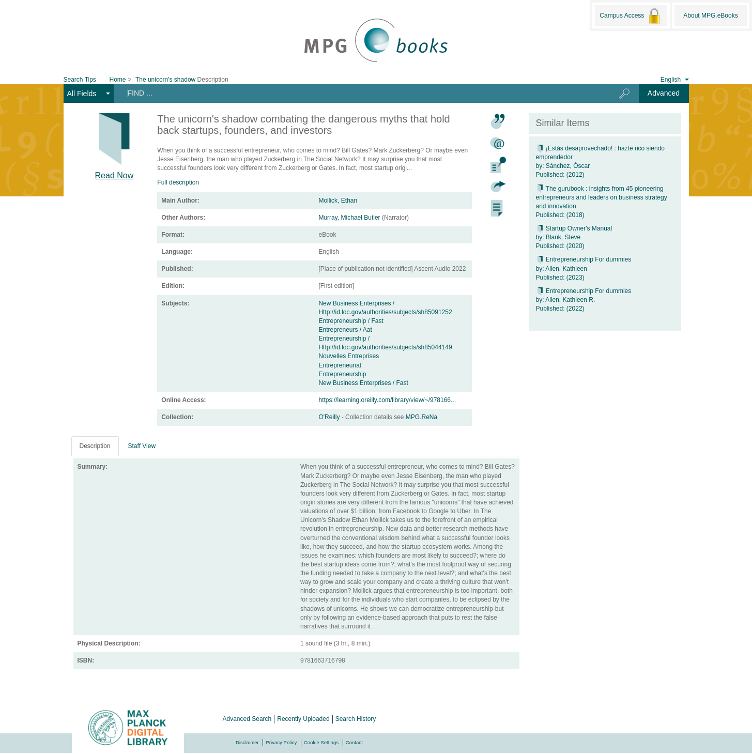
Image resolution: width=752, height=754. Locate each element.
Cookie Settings (321, 742)
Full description (178, 182)
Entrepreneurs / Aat (345, 329)
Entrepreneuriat (339, 365)
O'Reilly (329, 417)
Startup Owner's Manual (574, 228)
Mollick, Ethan (337, 200)
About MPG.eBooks (710, 15)
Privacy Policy (281, 742)
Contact (354, 742)
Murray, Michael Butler (349, 217)
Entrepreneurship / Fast (350, 321)
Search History (355, 718)
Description (95, 446)
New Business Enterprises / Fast (363, 383)
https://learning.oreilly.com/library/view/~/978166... (387, 400)
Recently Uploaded (303, 718)
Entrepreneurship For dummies (584, 259)
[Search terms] (357, 93)
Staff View (142, 446)
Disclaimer (247, 742)
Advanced (664, 93)
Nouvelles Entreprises (348, 356)
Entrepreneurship (342, 374)
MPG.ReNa (421, 417)
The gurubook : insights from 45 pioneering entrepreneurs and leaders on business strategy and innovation (601, 197)
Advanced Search (247, 718)
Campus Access (631, 16)
